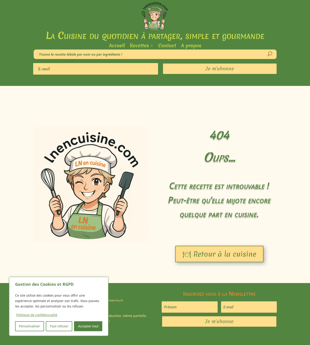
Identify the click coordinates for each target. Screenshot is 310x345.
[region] (58, 306)
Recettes (139, 46)
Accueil (117, 46)
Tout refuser (59, 326)
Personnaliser (29, 326)
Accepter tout (88, 326)
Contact (167, 46)
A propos (191, 46)
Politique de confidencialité (36, 315)
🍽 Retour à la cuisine (219, 254)
